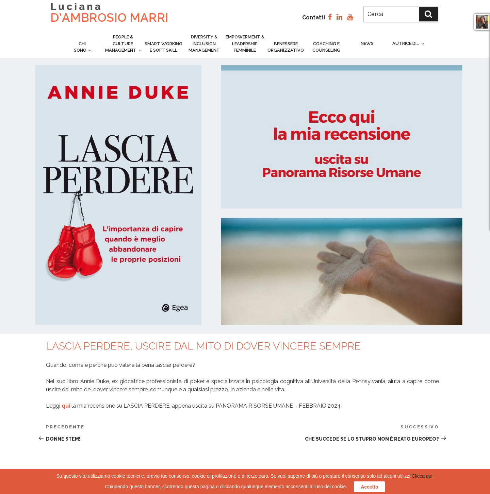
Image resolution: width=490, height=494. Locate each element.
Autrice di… (408, 43)
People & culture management (124, 43)
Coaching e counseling (326, 47)
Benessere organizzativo (285, 47)
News (367, 43)
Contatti (313, 17)
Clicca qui (422, 476)
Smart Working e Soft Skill (163, 47)
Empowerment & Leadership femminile (245, 43)
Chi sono (83, 47)
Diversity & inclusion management (204, 43)
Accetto (369, 487)
